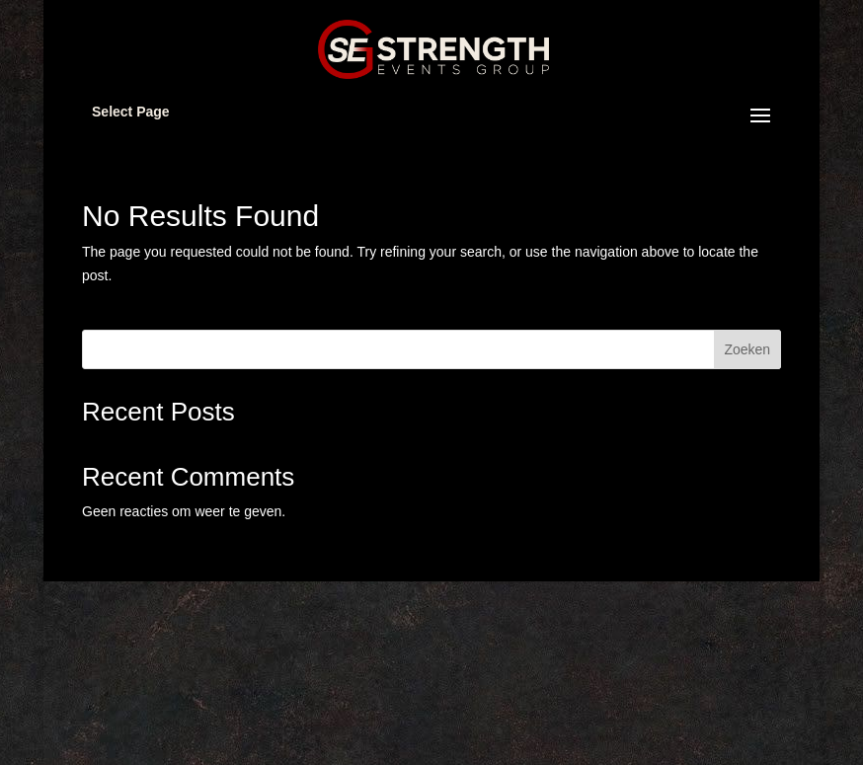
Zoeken (747, 349)
